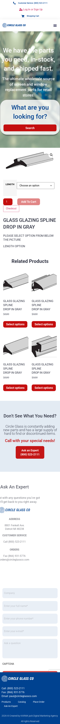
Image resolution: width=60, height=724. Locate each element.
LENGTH (10, 184)
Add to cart (28, 201)
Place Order (38, 702)
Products (6, 702)
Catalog (22, 702)
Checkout (11, 208)
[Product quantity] (7, 201)
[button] (55, 25)
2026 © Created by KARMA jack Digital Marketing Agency (30, 715)
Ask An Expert (11, 706)
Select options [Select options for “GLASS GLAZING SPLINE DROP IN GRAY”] (15, 324)
